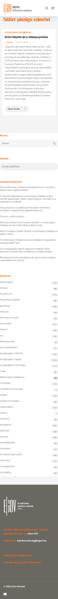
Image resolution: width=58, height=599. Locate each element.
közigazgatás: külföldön (11, 353)
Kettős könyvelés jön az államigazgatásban (26, 37)
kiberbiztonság (7, 341)
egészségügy (6, 282)
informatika (5, 323)
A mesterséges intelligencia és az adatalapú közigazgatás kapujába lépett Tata (28, 241)
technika (4, 436)
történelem (5, 448)
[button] (53, 8)
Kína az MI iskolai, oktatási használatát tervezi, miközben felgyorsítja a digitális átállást (27, 188)
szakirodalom (7, 407)
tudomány (5, 460)
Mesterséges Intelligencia (29, 378)
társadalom (5, 424)
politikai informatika (9, 401)
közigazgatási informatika (18, 32)
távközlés (4, 430)
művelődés (5, 383)
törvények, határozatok (11, 454)
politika (3, 395)
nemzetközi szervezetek (11, 389)
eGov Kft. (32, 533)
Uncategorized (7, 466)
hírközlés (4, 311)
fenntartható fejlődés (10, 299)
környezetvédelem (8, 347)
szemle (3, 413)
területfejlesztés (7, 442)
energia (3, 288)
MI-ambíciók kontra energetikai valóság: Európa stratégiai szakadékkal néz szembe (28, 259)
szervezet (4, 419)
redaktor (10, 42)
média (3, 371)
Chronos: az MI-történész (12, 216)
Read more (14, 109)
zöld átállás (5, 472)
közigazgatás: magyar (11, 359)
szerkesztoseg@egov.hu (31, 540)
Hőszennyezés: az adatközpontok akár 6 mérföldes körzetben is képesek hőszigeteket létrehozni (25, 209)
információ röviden (9, 317)
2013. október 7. (23, 42)
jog (1, 335)
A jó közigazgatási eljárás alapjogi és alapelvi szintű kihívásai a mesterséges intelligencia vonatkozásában (26, 250)
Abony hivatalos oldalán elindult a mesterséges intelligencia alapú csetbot (28, 232)
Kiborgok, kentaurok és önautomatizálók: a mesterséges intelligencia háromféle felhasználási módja (27, 224)
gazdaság (5, 306)
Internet (3, 329)
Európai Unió (6, 294)
